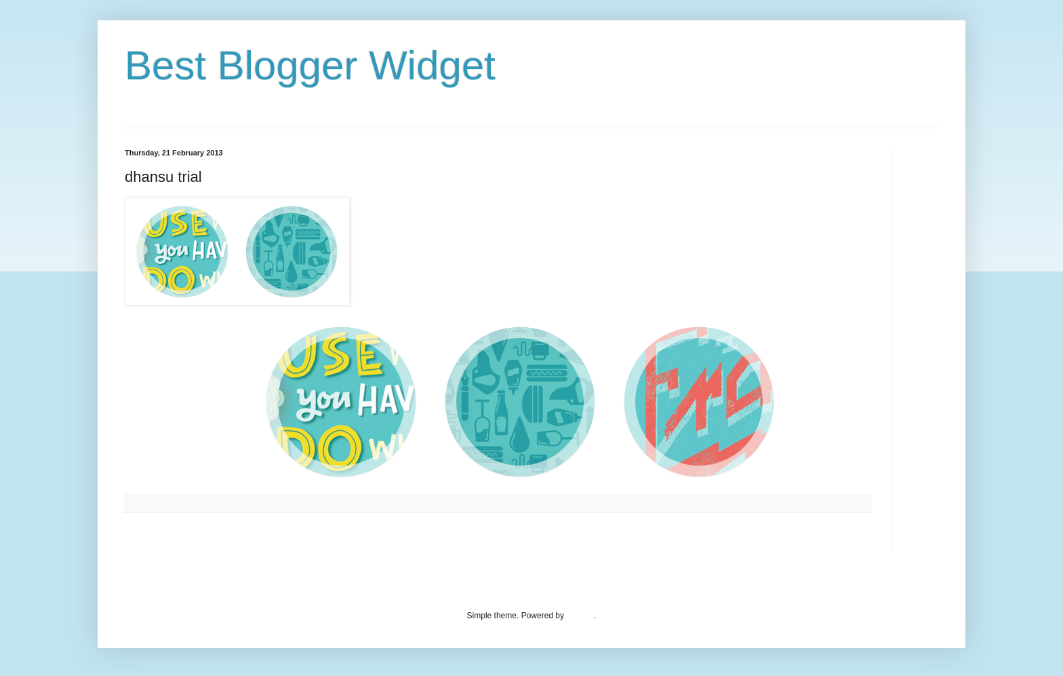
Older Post (847, 535)
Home (499, 535)
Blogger (580, 615)
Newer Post (149, 535)
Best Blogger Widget (310, 65)
